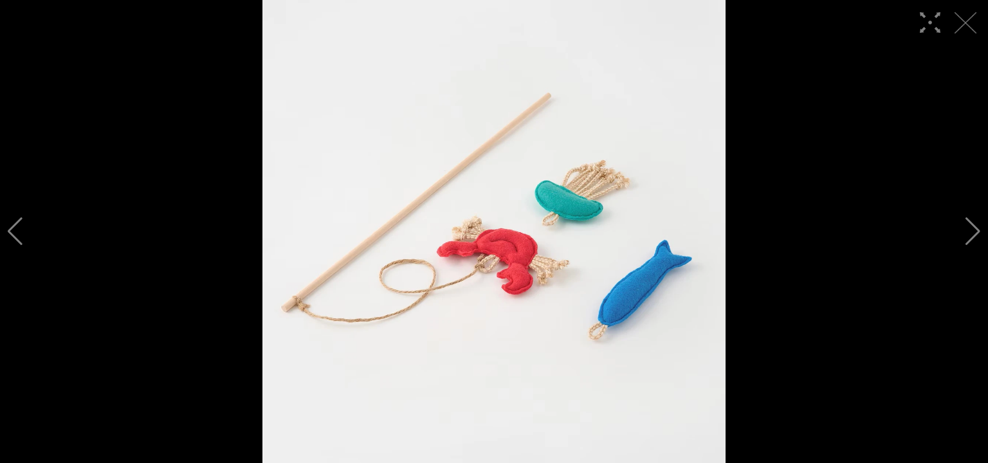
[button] (15, 231)
